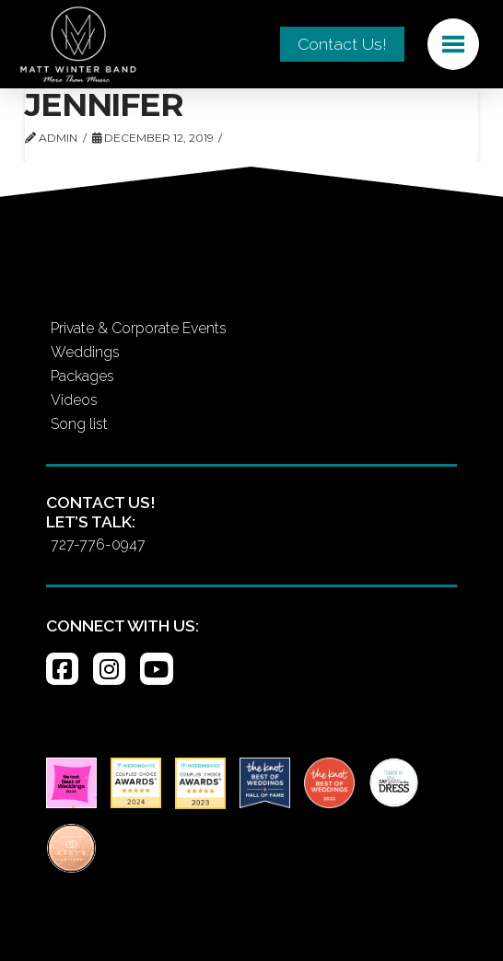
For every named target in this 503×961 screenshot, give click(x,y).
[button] (453, 44)
